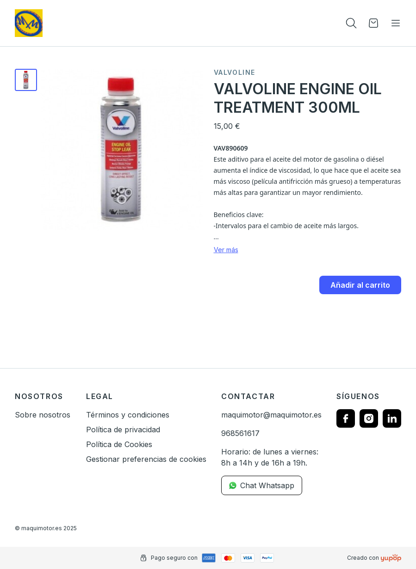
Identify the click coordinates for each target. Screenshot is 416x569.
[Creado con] (391, 558)
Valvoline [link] (234, 72)
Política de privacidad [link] (123, 429)
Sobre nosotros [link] (42, 414)
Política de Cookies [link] (119, 444)
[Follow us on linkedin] (392, 418)
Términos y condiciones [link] (127, 414)
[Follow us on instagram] (369, 418)
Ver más (226, 250)
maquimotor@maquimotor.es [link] (271, 414)
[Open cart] (373, 23)
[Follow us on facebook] (345, 418)
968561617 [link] (240, 433)
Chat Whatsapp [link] (261, 485)
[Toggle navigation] (395, 23)
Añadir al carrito (360, 285)
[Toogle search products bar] (351, 23)
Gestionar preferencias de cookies (146, 459)
